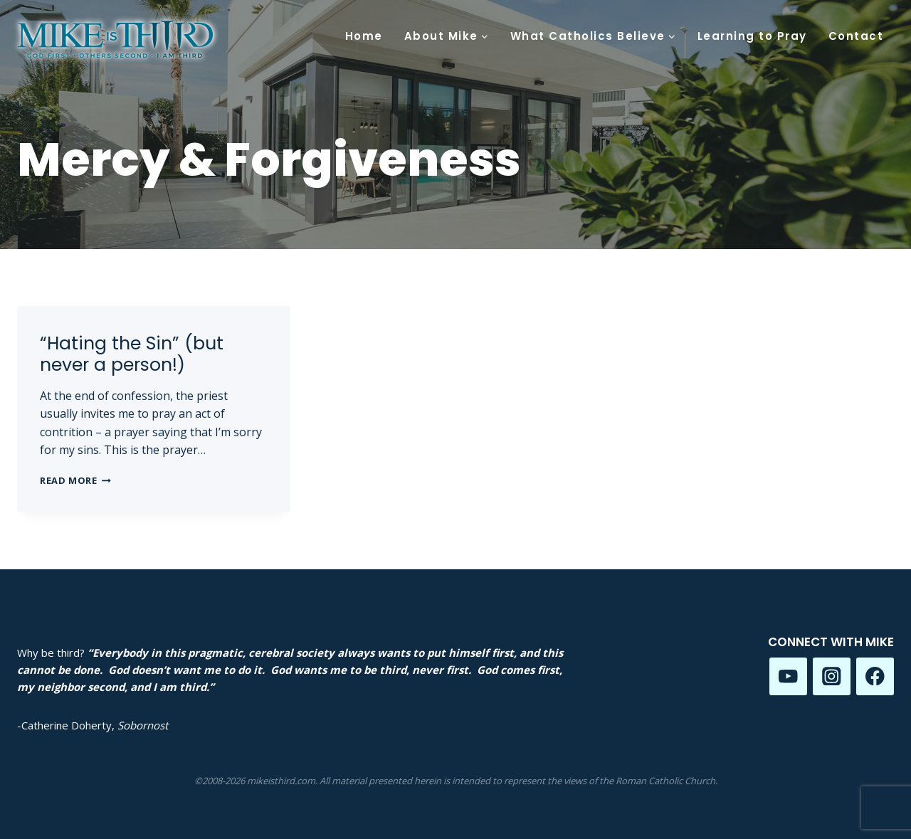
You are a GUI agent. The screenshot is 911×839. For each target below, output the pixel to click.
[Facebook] (875, 676)
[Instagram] (832, 676)
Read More (75, 480)
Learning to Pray (752, 35)
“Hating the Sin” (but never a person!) (131, 354)
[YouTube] (788, 676)
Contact (856, 35)
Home (364, 35)
